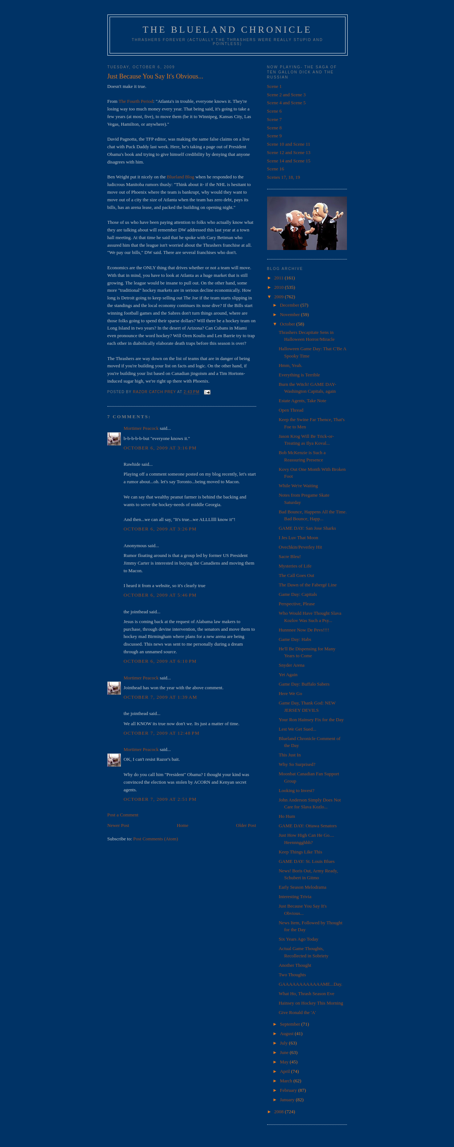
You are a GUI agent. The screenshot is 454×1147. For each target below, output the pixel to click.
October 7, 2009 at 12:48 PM (162, 733)
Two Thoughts (292, 974)
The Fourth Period (136, 101)
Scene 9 (274, 135)
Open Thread (291, 410)
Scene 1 (274, 86)
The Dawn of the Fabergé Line (308, 584)
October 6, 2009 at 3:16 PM (160, 448)
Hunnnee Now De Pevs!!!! (304, 630)
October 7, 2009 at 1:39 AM (160, 697)
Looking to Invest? (296, 790)
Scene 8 (274, 127)
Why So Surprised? (297, 764)
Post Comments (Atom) (155, 838)
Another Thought (295, 965)
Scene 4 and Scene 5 (286, 102)
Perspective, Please (297, 603)
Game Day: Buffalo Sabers (304, 684)
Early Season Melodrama (302, 887)
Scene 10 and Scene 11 (288, 144)
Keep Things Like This (300, 852)
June (285, 1052)
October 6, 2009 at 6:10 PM (160, 661)
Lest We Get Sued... (297, 729)
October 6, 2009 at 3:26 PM (160, 529)
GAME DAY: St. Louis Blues (307, 861)
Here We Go (290, 693)
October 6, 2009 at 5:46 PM (160, 595)
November (290, 314)
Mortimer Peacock (141, 428)
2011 (279, 277)
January (288, 1099)
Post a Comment (123, 814)
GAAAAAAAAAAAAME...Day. (310, 984)
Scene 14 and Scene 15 (289, 160)
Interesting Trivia (295, 896)
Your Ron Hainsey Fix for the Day (311, 719)
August (287, 1033)
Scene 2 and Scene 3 (286, 94)
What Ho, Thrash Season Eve (306, 993)
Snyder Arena (291, 665)
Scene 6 (274, 111)
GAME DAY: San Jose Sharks (307, 528)
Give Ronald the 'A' (297, 1012)
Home (182, 825)
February (289, 1090)
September (290, 1024)
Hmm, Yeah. (290, 365)
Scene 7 (274, 119)
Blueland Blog (180, 176)
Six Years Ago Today (298, 939)
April (285, 1071)
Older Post (246, 825)
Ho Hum (287, 816)
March (286, 1080)
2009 (279, 296)
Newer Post (118, 825)
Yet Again (288, 674)
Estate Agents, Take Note (302, 400)
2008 (279, 1111)
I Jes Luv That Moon (298, 537)
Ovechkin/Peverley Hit (300, 547)
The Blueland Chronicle (227, 29)
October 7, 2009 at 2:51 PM (160, 799)
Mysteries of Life (295, 566)
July (284, 1043)
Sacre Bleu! (290, 556)
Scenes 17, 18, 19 (283, 177)
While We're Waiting (298, 485)
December (290, 305)
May (285, 1062)
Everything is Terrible (299, 374)
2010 (279, 287)
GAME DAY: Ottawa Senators (308, 825)
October (288, 324)
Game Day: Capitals (298, 594)
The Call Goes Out (296, 575)
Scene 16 (275, 168)
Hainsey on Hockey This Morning (311, 1003)
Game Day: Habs (295, 639)
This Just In (290, 755)
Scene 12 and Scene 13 (289, 152)
